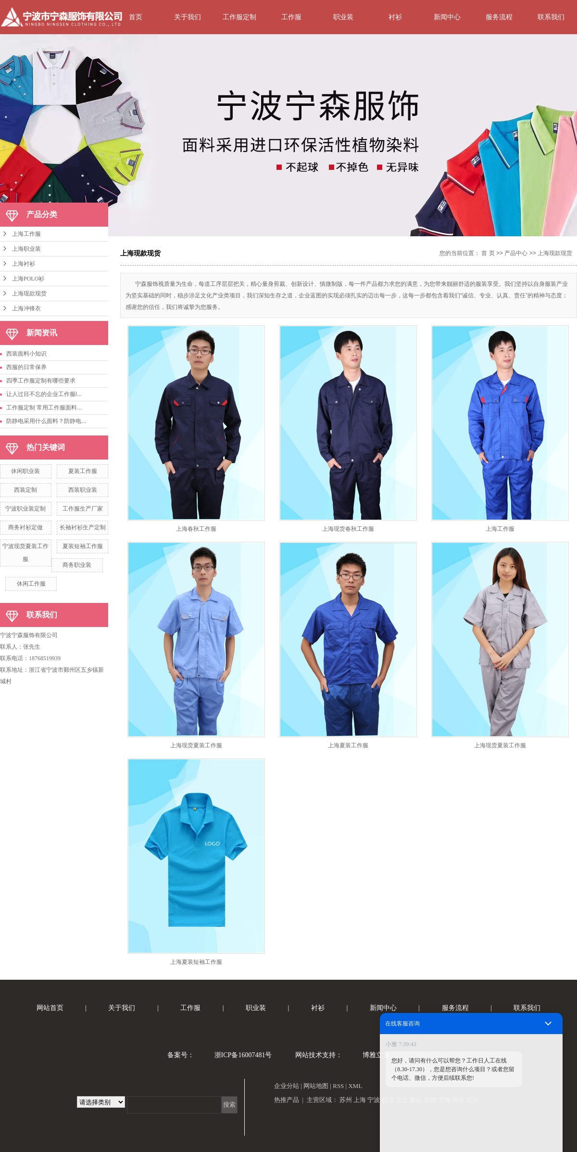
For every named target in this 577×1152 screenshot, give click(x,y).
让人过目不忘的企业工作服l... (44, 394)
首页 (135, 17)
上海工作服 (26, 233)
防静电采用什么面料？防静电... (46, 421)
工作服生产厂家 (83, 508)
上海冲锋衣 (26, 308)
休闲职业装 (25, 471)
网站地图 (315, 1085)
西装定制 (25, 489)
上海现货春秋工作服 (348, 528)
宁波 (373, 1099)
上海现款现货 (29, 293)
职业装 (343, 17)
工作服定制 (239, 17)
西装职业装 (82, 489)
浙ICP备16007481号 (243, 1055)
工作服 (291, 17)
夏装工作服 (82, 471)
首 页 (487, 253)
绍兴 (472, 1099)
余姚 (430, 1099)
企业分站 (286, 1085)
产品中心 (515, 253)
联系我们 (551, 17)
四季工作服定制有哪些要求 (40, 380)
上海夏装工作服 (348, 745)
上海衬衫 (23, 263)
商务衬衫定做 (25, 527)
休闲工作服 (31, 583)
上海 (359, 1099)
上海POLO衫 (28, 278)
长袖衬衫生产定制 (83, 527)
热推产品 (286, 1099)
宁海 (444, 1099)
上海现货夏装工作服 (196, 745)
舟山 (458, 1099)
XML (355, 1085)
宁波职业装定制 (25, 508)
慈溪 (388, 1099)
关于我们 (187, 17)
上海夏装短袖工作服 (196, 962)
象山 (416, 1099)
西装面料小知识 (26, 353)
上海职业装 (26, 248)
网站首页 (50, 1007)
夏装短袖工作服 (83, 546)
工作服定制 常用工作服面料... (44, 407)
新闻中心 (447, 17)
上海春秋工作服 (196, 528)
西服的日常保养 (26, 367)
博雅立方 (376, 1055)
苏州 (345, 1099)
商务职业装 (77, 565)
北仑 (402, 1099)
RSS (338, 1085)
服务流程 (499, 17)
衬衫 (395, 17)
